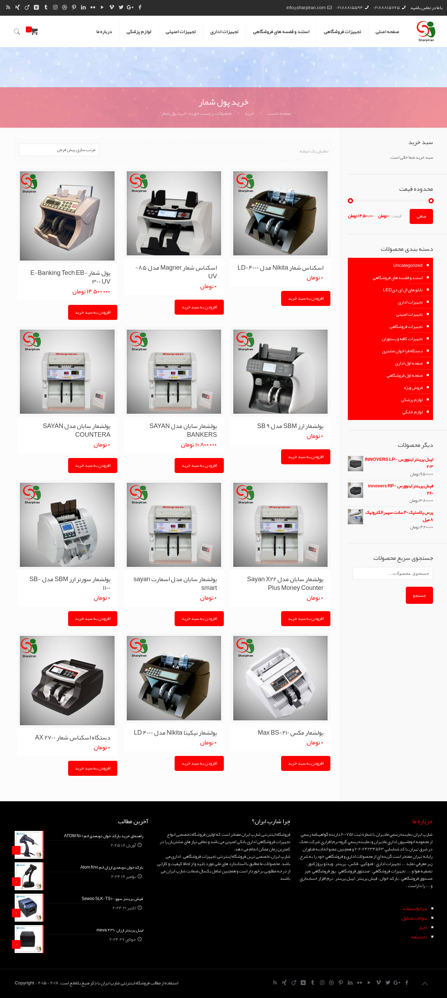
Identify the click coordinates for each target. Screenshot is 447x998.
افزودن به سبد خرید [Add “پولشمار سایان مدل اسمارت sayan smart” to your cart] (199, 618)
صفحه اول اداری (409, 363)
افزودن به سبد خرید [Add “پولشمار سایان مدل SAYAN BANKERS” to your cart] (199, 465)
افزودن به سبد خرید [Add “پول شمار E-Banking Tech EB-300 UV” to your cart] (92, 312)
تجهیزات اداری (410, 302)
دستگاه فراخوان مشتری (402, 350)
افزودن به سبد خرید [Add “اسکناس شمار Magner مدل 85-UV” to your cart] (199, 307)
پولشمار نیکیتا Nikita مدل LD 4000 (175, 732)
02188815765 (386, 7)
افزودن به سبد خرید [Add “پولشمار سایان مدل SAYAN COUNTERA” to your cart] (92, 465)
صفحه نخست (279, 113)
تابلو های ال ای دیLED (403, 289)
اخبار (423, 927)
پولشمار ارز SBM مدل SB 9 (290, 426)
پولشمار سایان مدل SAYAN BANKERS (183, 430)
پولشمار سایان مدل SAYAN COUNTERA (76, 430)
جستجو (419, 595)
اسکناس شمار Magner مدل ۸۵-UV (176, 272)
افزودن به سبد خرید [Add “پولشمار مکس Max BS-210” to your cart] (305, 763)
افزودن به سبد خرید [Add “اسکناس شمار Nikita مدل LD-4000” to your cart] (305, 298)
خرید (249, 113)
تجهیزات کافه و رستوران (402, 338)
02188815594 (349, 7)
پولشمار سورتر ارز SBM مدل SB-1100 (69, 583)
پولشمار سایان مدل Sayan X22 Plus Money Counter (285, 583)
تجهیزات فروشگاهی (406, 326)
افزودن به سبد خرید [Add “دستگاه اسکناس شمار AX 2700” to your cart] (92, 768)
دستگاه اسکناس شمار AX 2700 (72, 737)
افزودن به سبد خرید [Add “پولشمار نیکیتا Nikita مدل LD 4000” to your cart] (199, 763)
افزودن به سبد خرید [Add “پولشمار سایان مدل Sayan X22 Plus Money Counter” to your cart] (305, 618)
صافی (421, 216)
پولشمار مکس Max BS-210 (290, 732)
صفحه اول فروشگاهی (405, 375)
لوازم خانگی (412, 412)
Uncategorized (408, 265)
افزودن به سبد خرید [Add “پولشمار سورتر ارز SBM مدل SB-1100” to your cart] (92, 618)
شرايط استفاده (415, 908)
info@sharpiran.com (306, 7)
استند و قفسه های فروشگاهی (398, 277)
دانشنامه (419, 936)
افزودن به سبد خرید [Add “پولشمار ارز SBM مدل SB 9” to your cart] (305, 456)
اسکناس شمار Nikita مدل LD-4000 (280, 267)
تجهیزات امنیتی (409, 314)
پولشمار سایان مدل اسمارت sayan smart (175, 583)
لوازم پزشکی (412, 399)
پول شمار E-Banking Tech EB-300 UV (70, 277)
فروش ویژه (413, 387)
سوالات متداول (414, 918)
